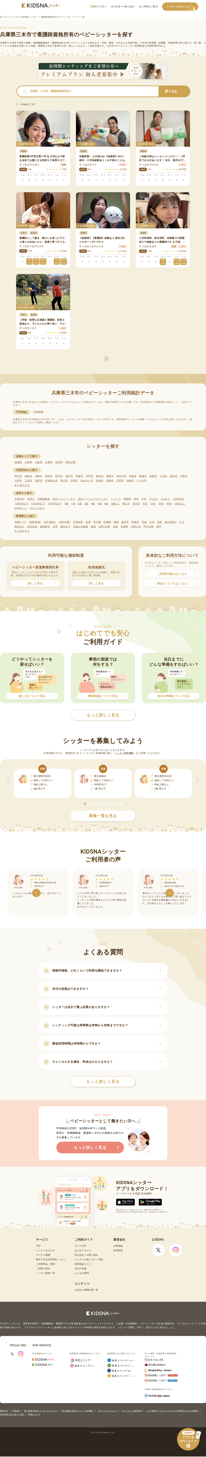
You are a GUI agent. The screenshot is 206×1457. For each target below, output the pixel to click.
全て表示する (22, 485)
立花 (151, 522)
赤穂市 (133, 476)
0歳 (66, 503)
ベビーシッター (79, 42)
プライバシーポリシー (107, 1411)
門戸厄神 (149, 526)
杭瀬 (88, 522)
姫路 (93, 526)
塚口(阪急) (171, 522)
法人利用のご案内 (148, 6)
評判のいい (20, 508)
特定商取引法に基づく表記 (12, 1414)
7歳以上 (115, 503)
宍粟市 (120, 480)
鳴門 (158, 526)
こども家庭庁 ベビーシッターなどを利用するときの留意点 (172, 1411)
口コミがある (37, 508)
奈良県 (59, 462)
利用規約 (16, 1411)
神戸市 (18, 476)
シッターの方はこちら (182, 7)
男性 (136, 499)
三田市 (28, 480)
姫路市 (28, 476)
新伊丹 (125, 522)
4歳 (93, 503)
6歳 (106, 503)
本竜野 (124, 526)
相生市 (99, 476)
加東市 (130, 480)
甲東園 (107, 522)
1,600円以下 (21, 503)
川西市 (183, 476)
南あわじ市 (87, 480)
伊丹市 (89, 476)
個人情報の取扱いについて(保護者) (77, 1411)
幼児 (145, 503)
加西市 (38, 480)
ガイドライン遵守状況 (132, 1411)
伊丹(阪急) (50, 522)
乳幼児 (136, 503)
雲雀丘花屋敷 (80, 526)
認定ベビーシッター (64, 499)
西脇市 (143, 476)
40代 (169, 503)
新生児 (126, 503)
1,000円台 (178, 499)
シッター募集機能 (124, 753)
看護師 (127, 499)
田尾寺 (135, 522)
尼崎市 (38, 476)
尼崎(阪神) (35, 522)
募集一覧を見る (110, 816)
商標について (34, 1414)
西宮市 (59, 476)
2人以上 (153, 499)
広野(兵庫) (104, 526)
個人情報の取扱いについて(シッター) (41, 1411)
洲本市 (69, 476)
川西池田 (78, 522)
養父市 (64, 480)
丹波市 (74, 480)
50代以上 (180, 503)
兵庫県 (49, 462)
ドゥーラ (116, 499)
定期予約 (19, 499)
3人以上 (165, 499)
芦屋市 (79, 476)
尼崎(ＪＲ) (20, 522)
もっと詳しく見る (108, 1081)
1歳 (73, 503)
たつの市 (142, 480)
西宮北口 (19, 526)
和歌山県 (70, 462)
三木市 (163, 476)
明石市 (49, 476)
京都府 (28, 462)
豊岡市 (110, 476)
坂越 (116, 522)
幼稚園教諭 (43, 499)
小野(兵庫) (64, 522)
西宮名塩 (32, 526)
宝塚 (144, 522)
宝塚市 (153, 476)
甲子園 (97, 522)
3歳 (86, 503)
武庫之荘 (136, 526)
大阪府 (38, 462)
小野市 (18, 480)
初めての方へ (98, 6)
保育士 (31, 499)
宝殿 (115, 526)
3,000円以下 (55, 503)
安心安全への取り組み (122, 6)
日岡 (55, 526)
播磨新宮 (45, 526)
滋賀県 (18, 462)
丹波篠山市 (51, 480)
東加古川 (65, 526)
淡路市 (110, 480)
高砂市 (173, 476)
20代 (153, 503)
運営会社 (4, 1411)
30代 (161, 503)
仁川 (181, 522)
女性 (143, 499)
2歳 (80, 503)
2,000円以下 (38, 503)
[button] (85, 804)
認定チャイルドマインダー (93, 499)
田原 (159, 522)
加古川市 (121, 476)
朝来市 (99, 480)
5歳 (100, 503)
